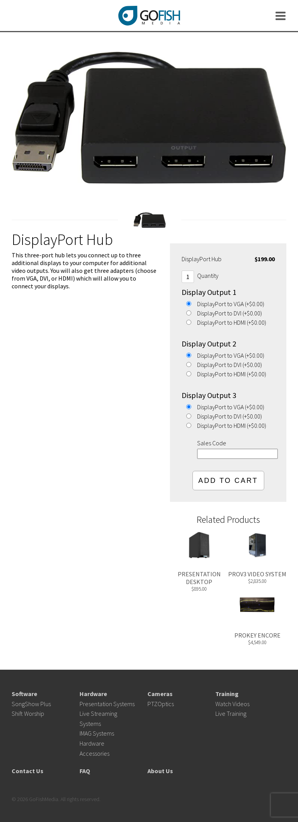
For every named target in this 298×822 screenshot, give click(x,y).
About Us (160, 771)
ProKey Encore (257, 635)
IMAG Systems (97, 733)
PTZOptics (160, 704)
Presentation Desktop (199, 578)
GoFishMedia (149, 16)
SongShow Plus (31, 704)
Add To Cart (228, 480)
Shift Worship (28, 713)
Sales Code (211, 443)
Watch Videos (232, 704)
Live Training (230, 713)
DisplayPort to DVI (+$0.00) (229, 313)
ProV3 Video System (257, 574)
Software (24, 694)
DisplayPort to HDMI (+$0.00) (231, 322)
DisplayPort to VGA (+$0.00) (230, 304)
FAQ (85, 771)
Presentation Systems (107, 704)
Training (227, 694)
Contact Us (27, 771)
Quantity (207, 275)
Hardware (93, 694)
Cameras (160, 694)
